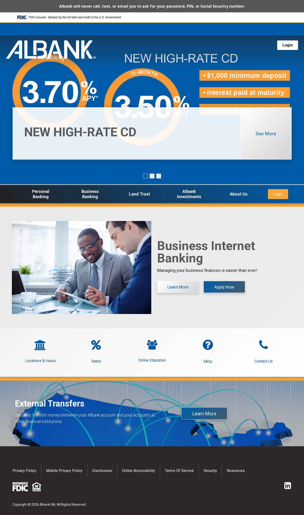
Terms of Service (179, 470)
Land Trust (139, 193)
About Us (238, 193)
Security (210, 470)
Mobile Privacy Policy (64, 470)
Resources (236, 470)
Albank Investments (189, 194)
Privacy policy (24, 470)
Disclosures (102, 470)
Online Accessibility (138, 470)
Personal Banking (40, 194)
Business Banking (90, 194)
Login (287, 45)
